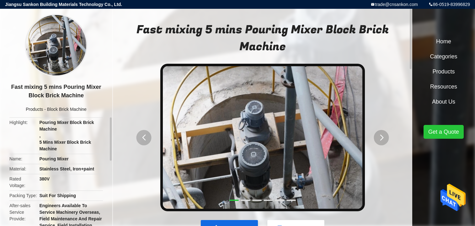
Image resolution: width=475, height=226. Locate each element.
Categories (443, 56)
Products (34, 109)
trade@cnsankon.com (396, 4)
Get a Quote (443, 132)
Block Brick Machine (67, 109)
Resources (443, 86)
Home (443, 41)
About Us (443, 102)
